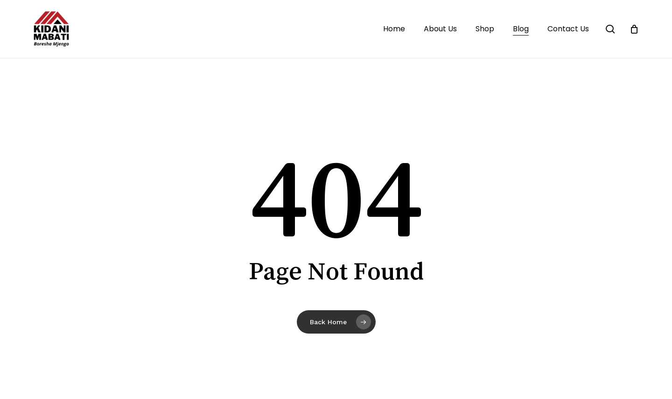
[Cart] (634, 29)
